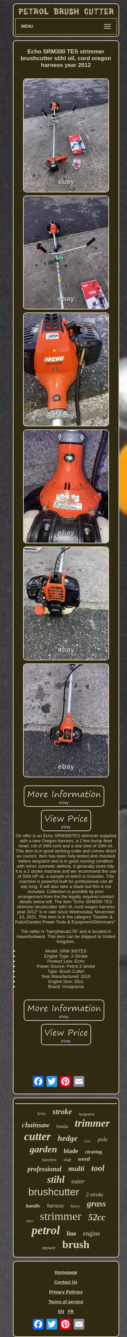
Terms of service (65, 1301)
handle (33, 1206)
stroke (62, 1111)
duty (29, 1221)
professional (44, 1169)
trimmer (92, 1123)
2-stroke (95, 1194)
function (49, 1159)
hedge (68, 1138)
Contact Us (66, 1282)
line (71, 1233)
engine (91, 1233)
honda (62, 1126)
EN (61, 1311)
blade (71, 1151)
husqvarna (87, 1114)
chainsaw (36, 1125)
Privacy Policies (66, 1291)
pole (102, 1139)
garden (43, 1149)
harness (55, 1206)
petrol (45, 1230)
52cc (96, 1217)
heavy (75, 1206)
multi (76, 1168)
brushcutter (53, 1191)
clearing (93, 1151)
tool (97, 1168)
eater (78, 1181)
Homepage (66, 1272)
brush (75, 1244)
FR (70, 1311)
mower (49, 1247)
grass (96, 1204)
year (87, 1141)
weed (84, 1159)
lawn (41, 1113)
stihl (56, 1179)
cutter (37, 1136)
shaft (67, 1159)
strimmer (60, 1216)
